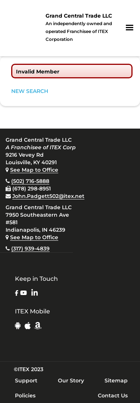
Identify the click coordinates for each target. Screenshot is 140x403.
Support (26, 380)
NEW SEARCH (29, 91)
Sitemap (116, 380)
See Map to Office (34, 169)
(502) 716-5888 (30, 181)
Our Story (71, 380)
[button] (129, 28)
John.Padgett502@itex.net (48, 196)
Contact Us (113, 395)
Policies (25, 395)
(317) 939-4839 (30, 248)
